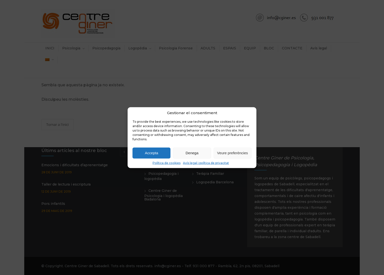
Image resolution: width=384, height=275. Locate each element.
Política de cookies (166, 163)
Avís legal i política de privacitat (206, 163)
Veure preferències (232, 153)
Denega (192, 153)
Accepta (151, 153)
